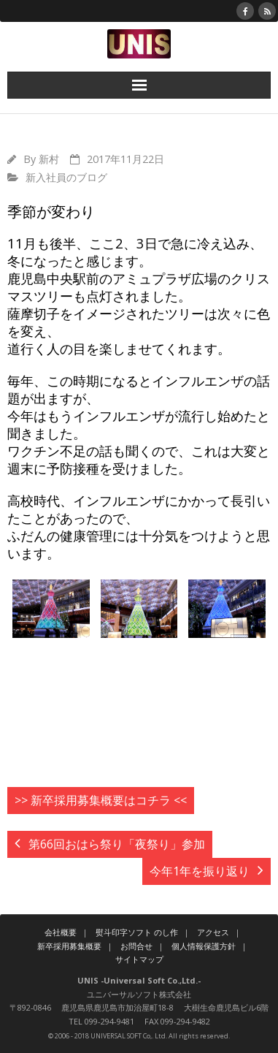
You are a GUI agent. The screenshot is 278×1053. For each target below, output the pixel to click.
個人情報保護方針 (203, 945)
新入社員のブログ (66, 177)
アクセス (213, 932)
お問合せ (136, 945)
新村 (49, 159)
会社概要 (61, 932)
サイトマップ (139, 959)
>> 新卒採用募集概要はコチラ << (101, 800)
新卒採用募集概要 (69, 945)
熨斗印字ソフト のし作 (137, 932)
